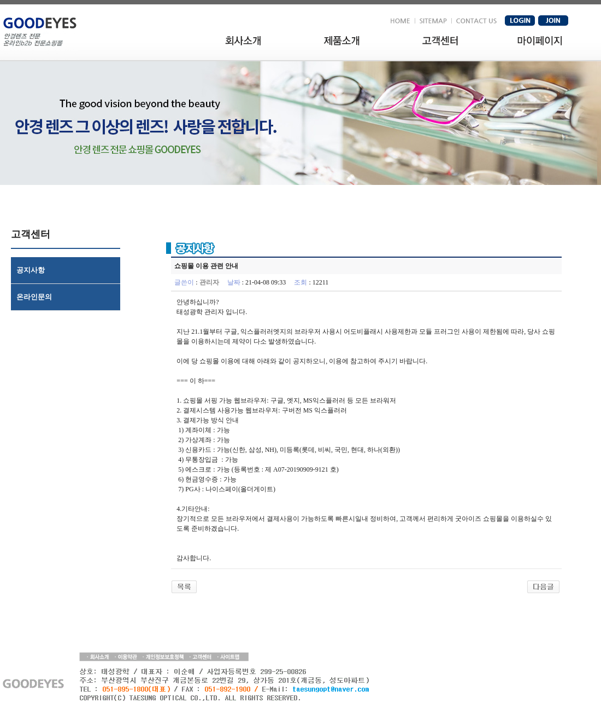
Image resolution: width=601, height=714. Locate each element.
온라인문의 (34, 297)
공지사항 (30, 270)
